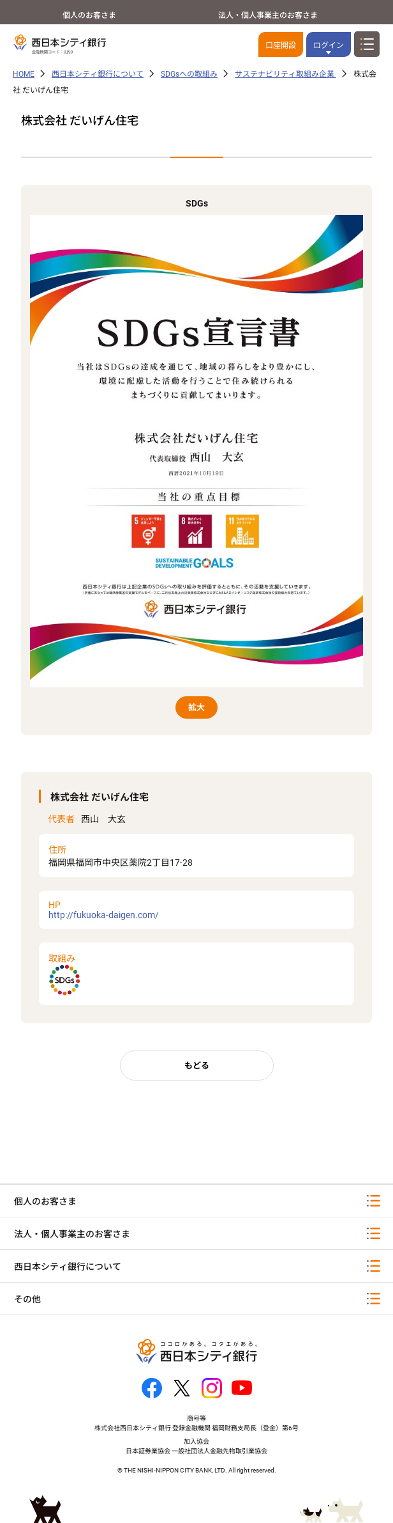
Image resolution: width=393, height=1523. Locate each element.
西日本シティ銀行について (98, 74)
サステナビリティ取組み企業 (285, 74)
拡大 (196, 707)
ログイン (328, 45)
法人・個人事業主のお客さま (268, 15)
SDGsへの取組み (189, 74)
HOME (23, 74)
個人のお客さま (89, 15)
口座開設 (280, 45)
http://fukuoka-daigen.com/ (196, 910)
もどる (196, 1065)
